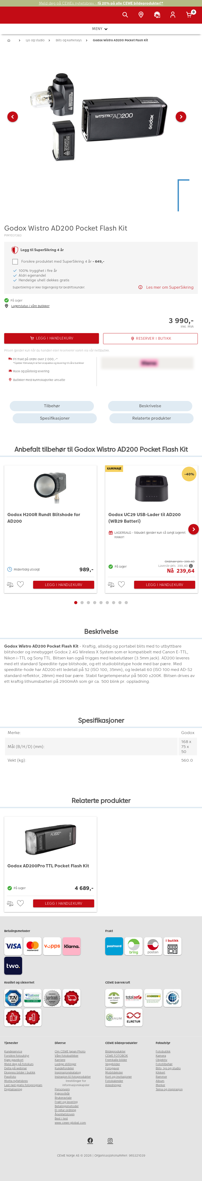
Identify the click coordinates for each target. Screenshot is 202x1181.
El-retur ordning (65, 1110)
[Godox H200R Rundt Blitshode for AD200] (50, 519)
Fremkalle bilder (116, 1060)
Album (160, 1081)
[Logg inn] (174, 15)
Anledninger (113, 1085)
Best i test (61, 1119)
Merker (160, 1085)
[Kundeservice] (158, 15)
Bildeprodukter (115, 1051)
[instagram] (111, 1141)
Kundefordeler (64, 1068)
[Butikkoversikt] (142, 15)
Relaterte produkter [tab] (151, 418)
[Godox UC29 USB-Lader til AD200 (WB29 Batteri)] (151, 519)
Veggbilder (112, 1064)
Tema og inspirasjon (169, 1089)
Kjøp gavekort (13, 1060)
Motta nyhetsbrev (16, 1081)
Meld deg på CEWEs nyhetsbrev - (101, 3)
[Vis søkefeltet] (126, 15)
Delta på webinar (15, 1068)
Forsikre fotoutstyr (16, 1056)
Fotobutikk (163, 1051)
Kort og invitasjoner (118, 1077)
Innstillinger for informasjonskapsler (75, 1083)
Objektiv (161, 1060)
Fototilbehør (164, 1064)
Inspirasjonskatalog (68, 1073)
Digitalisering (13, 1089)
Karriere (60, 1060)
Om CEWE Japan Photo (70, 1051)
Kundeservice (13, 1051)
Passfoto (10, 1077)
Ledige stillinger (65, 1064)
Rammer (161, 1077)
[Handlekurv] (190, 15)
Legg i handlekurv (63, 584)
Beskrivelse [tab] (150, 406)
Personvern (62, 1089)
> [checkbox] (12, 584)
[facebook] (91, 1141)
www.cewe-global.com (70, 1123)
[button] (12, 116)
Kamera (161, 1056)
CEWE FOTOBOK (116, 1056)
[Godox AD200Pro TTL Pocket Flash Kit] (50, 855)
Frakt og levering (66, 1102)
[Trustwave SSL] (33, 999)
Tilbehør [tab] (52, 406)
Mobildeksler (114, 1073)
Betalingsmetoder (67, 1106)
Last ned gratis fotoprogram (23, 1085)
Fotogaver (112, 1068)
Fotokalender (114, 1081)
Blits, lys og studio (168, 1068)
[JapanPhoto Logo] (15, 18)
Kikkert (160, 1073)
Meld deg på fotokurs (18, 1064)
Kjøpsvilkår (62, 1094)
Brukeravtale (63, 1098)
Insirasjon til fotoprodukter (73, 1077)
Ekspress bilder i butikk (19, 1073)
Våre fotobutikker (66, 1056)
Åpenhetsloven (64, 1114)
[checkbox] (21, 584)
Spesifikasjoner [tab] (55, 418)
